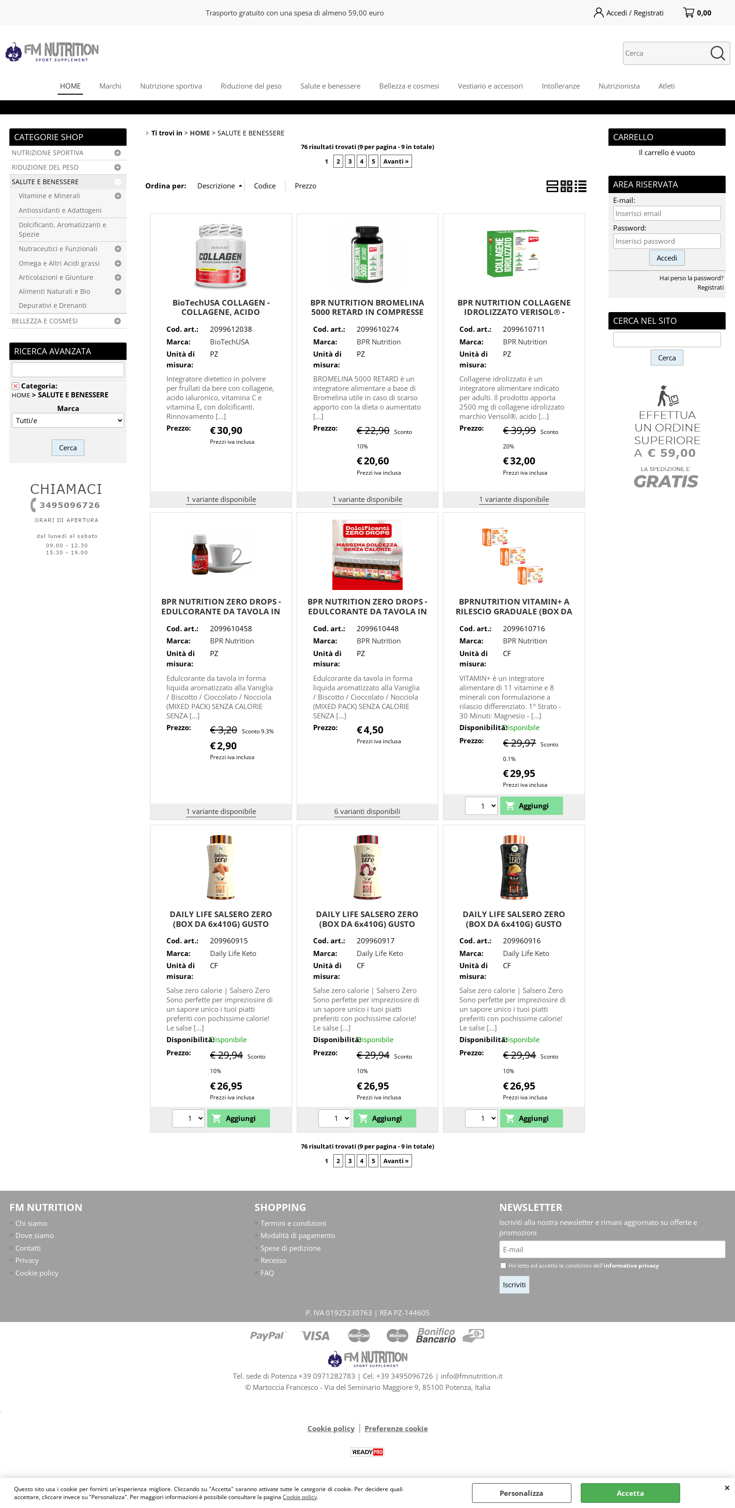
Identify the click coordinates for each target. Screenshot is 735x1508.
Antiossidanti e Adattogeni (60, 210)
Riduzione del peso (251, 85)
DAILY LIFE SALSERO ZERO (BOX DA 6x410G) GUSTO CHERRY (367, 924)
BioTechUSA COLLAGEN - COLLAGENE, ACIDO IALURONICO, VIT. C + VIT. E (221, 312)
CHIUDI (727, 1487)
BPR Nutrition (379, 341)
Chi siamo (31, 1223)
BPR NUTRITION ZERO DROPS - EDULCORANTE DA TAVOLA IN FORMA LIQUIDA (221, 611)
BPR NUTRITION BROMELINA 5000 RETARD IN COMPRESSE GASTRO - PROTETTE (367, 312)
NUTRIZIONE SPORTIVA (47, 153)
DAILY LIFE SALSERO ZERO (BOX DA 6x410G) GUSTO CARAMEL (221, 924)
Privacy (27, 1260)
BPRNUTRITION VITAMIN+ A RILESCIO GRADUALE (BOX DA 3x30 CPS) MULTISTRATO (514, 611)
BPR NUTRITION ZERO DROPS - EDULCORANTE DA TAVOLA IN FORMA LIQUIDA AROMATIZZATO (367, 616)
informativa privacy (631, 1265)
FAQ (267, 1272)
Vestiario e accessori (490, 85)
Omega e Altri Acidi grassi (59, 263)
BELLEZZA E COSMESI (45, 321)
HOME (70, 85)
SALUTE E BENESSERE (45, 182)
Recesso (273, 1260)
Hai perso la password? (692, 278)
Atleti (667, 85)
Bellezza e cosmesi (409, 85)
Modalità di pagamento (298, 1235)
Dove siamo (34, 1235)
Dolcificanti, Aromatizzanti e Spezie (62, 230)
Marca (68, 408)
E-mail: (624, 200)
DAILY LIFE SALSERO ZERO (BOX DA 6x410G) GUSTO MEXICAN (514, 924)
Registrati (711, 287)
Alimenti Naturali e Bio (54, 291)
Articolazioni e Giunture (56, 277)
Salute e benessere (330, 85)
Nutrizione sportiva (171, 85)
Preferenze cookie (396, 1428)
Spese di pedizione (291, 1248)
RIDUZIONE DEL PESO (45, 167)
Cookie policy (300, 1497)
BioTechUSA (229, 341)
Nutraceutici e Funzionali (58, 249)
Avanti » (396, 161)
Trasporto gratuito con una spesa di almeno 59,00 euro (295, 12)
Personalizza (521, 1493)
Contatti (28, 1248)
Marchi (110, 85)
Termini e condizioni (293, 1223)
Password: (629, 227)
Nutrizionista (619, 85)
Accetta (630, 1493)
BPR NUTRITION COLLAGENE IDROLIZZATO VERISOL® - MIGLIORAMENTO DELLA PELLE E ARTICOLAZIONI (514, 317)
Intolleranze (561, 85)
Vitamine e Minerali (49, 196)
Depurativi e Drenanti (53, 305)
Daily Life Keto (233, 953)
